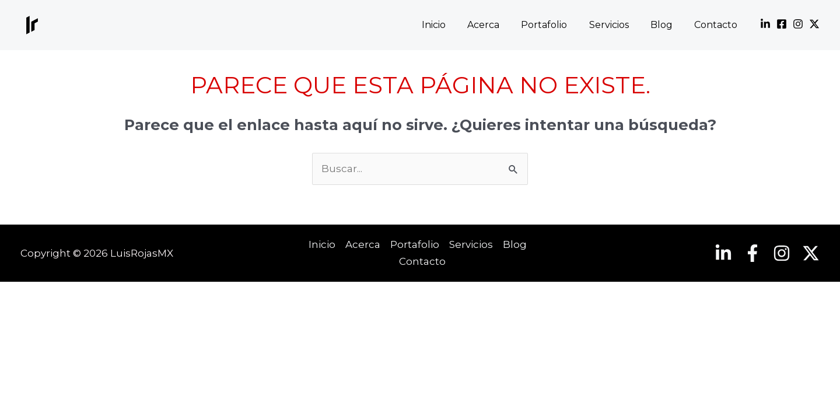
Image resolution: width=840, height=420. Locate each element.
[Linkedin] (765, 24)
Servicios (616, 24)
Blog (666, 24)
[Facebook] (781, 24)
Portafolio (555, 24)
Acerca (497, 24)
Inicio (451, 24)
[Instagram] (798, 24)
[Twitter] (814, 24)
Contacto (717, 24)
